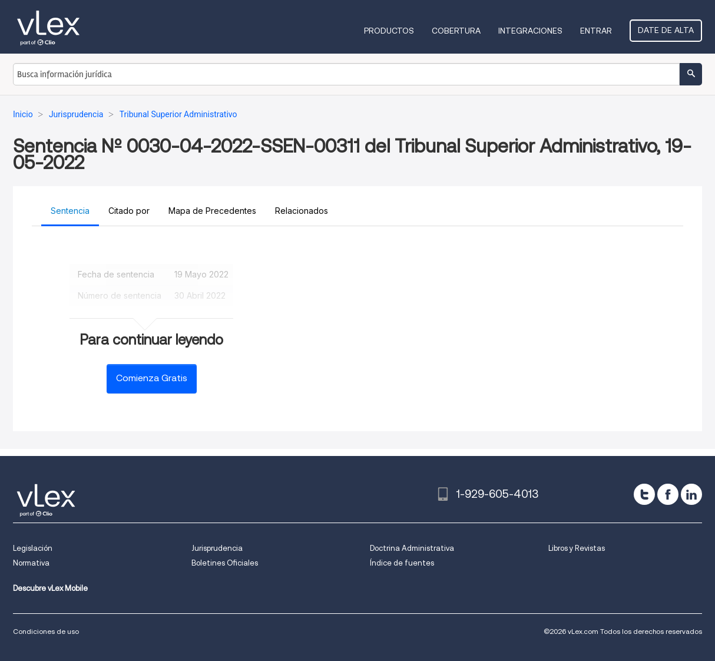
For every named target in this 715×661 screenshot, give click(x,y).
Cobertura (456, 30)
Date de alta (666, 30)
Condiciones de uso (46, 631)
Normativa (31, 562)
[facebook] (667, 494)
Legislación (32, 548)
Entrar (596, 30)
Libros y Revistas (576, 548)
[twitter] (644, 494)
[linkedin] (691, 494)
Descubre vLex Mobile (50, 588)
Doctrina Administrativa (412, 548)
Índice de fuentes (402, 562)
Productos (389, 30)
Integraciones (530, 30)
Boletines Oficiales (224, 562)
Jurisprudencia (217, 548)
